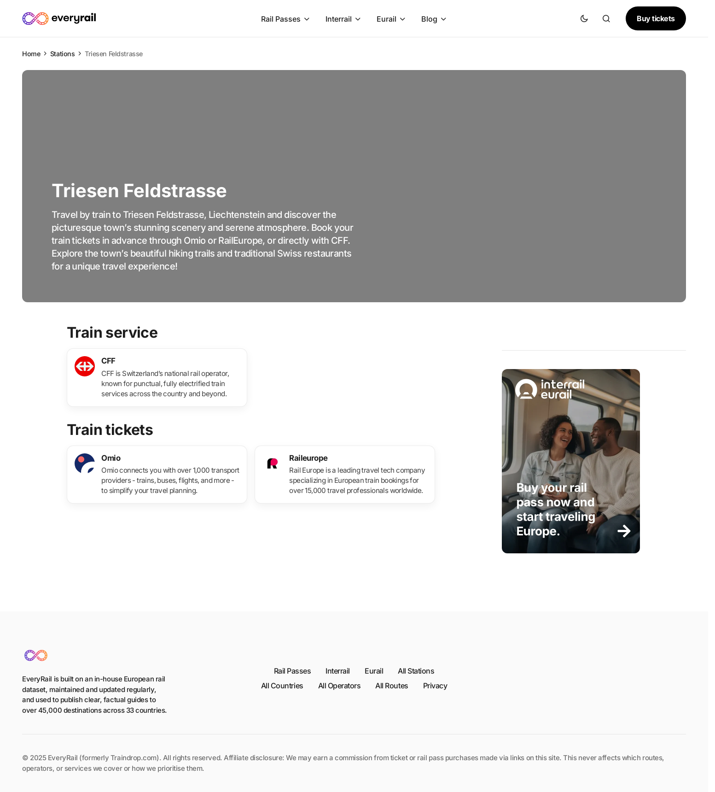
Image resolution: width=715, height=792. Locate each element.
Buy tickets (656, 18)
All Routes (391, 685)
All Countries (282, 685)
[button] (584, 18)
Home (31, 54)
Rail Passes (292, 670)
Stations (62, 54)
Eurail (374, 670)
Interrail (338, 670)
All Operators (339, 685)
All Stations (416, 670)
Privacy (435, 685)
